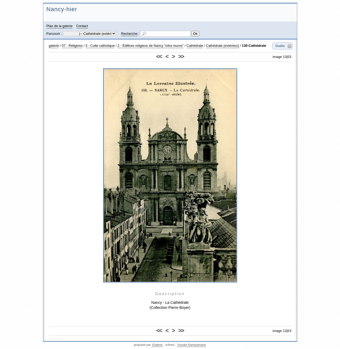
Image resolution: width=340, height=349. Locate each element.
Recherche (129, 34)
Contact (82, 26)
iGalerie (157, 344)
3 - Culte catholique (100, 46)
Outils (280, 46)
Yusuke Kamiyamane (191, 344)
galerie (54, 46)
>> (181, 56)
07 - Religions (72, 46)
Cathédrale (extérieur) (222, 46)
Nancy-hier (61, 9)
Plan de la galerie (59, 26)
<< (159, 56)
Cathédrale (194, 46)
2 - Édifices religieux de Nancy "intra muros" (150, 46)
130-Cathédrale (254, 46)
